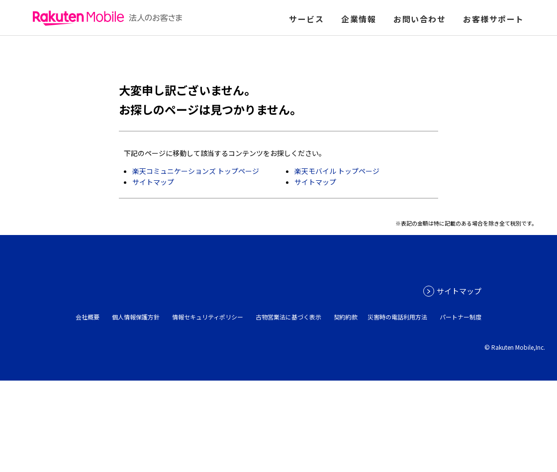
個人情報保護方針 (136, 317)
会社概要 (87, 317)
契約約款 (346, 317)
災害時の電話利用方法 (397, 317)
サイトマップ (153, 182)
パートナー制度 (460, 317)
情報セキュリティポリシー (207, 317)
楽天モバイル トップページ (336, 171)
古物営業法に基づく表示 (288, 317)
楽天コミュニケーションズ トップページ (195, 171)
